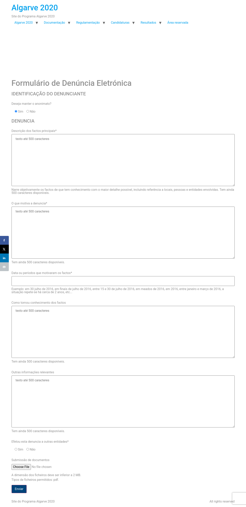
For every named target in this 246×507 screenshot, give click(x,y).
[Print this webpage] (4, 266)
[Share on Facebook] (4, 240)
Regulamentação (88, 22)
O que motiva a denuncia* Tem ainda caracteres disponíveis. (123, 233)
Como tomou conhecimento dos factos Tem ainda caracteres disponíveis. (123, 332)
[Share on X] (4, 249)
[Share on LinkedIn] (4, 258)
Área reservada (177, 22)
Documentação (54, 22)
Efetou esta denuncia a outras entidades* (40, 441)
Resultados (148, 22)
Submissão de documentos (31, 460)
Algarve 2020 (35, 7)
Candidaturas (120, 22)
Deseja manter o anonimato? (31, 104)
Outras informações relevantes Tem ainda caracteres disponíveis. (123, 401)
